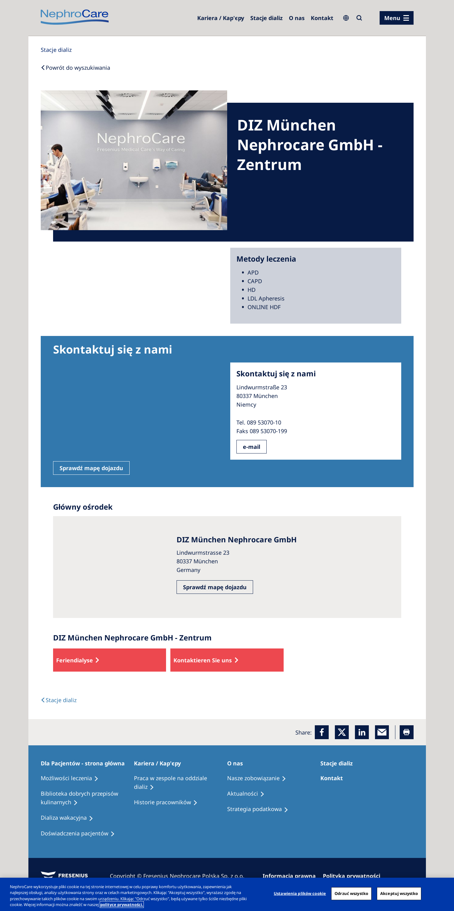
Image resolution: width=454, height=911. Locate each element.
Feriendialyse (74, 660)
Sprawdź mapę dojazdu (91, 468)
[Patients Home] (85, 763)
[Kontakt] (322, 18)
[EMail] (382, 732)
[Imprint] (292, 876)
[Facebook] (322, 732)
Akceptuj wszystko (399, 893)
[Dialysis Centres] (220, 18)
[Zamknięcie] (444, 893)
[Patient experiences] (80, 833)
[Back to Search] (75, 67)
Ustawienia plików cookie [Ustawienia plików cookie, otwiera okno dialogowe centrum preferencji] (300, 893)
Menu (392, 18)
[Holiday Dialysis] (70, 817)
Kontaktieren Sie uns (202, 660)
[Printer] (407, 732)
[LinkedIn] (362, 732)
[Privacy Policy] (354, 876)
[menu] (397, 18)
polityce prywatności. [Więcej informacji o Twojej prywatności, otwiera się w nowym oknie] (121, 904)
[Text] (59, 700)
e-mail (251, 446)
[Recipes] (87, 798)
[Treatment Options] (72, 778)
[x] (342, 732)
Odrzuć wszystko (351, 893)
